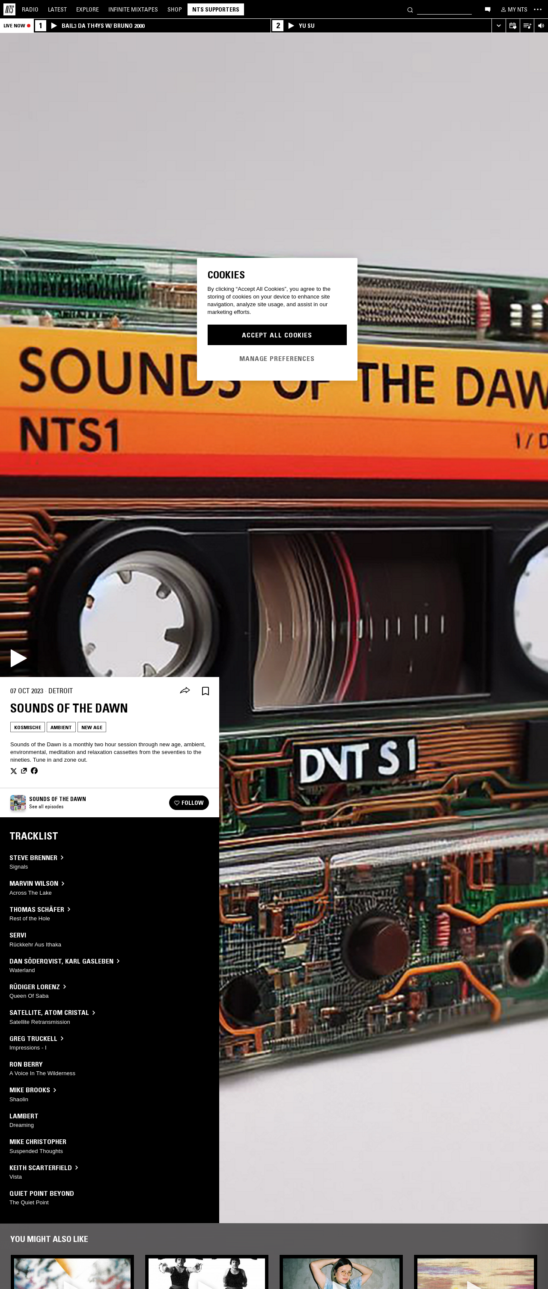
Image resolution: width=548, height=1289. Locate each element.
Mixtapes (133, 9)
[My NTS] (513, 9)
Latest (57, 9)
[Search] (410, 9)
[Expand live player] (498, 26)
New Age (91, 727)
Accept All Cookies (277, 335)
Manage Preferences (277, 358)
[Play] (19, 658)
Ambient (61, 727)
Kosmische (27, 727)
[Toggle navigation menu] (538, 9)
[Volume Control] (541, 26)
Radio (30, 9)
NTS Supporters (215, 9)
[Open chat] (488, 9)
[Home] (9, 9)
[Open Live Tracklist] (527, 26)
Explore (87, 9)
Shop (174, 9)
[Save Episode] (205, 690)
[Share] (185, 691)
